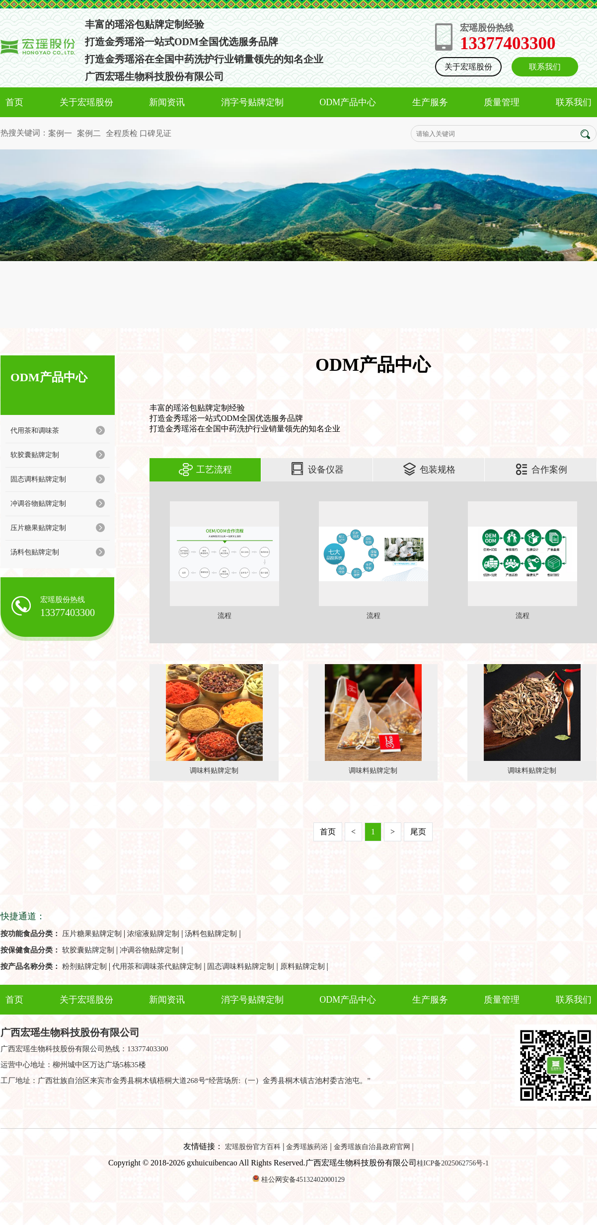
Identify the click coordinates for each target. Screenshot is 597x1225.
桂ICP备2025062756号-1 (453, 1163)
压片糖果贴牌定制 (57, 527)
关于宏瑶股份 (468, 67)
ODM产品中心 (347, 102)
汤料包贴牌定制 (57, 551)
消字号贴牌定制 (252, 102)
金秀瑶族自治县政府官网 (372, 1147)
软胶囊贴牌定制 (57, 454)
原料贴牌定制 (302, 966)
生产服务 (430, 102)
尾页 (418, 831)
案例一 (60, 133)
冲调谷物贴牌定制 (57, 503)
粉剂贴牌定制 (84, 966)
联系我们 (545, 67)
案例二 (89, 133)
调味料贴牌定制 (214, 770)
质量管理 (502, 102)
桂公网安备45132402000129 (303, 1179)
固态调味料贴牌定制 (240, 966)
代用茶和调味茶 (57, 430)
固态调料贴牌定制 (57, 479)
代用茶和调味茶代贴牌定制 (157, 966)
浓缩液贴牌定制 (153, 934)
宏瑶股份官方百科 (253, 1147)
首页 (14, 102)
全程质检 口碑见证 (138, 133)
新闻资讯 (167, 102)
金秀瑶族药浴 (307, 1147)
